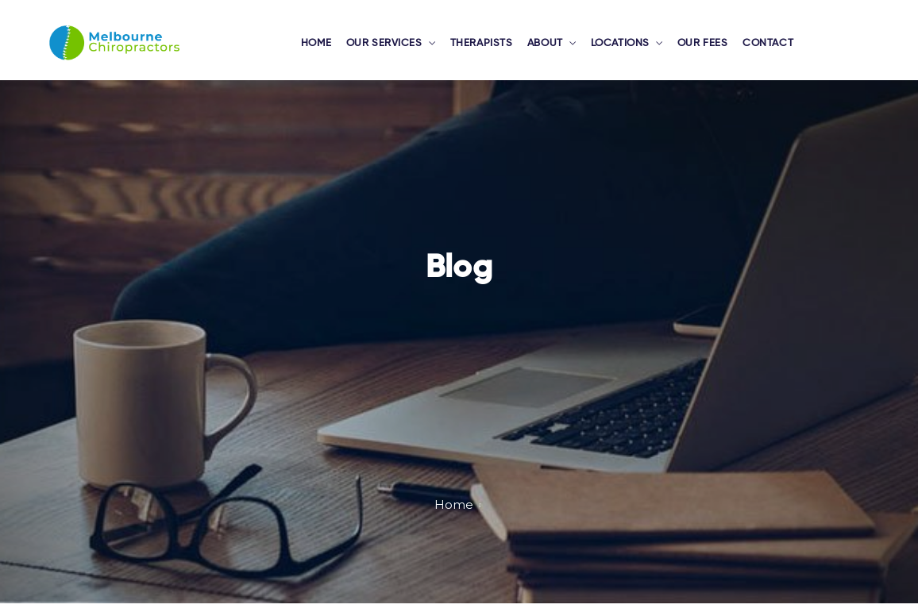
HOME (324, 50)
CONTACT (762, 50)
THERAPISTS (483, 50)
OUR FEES (700, 50)
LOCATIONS (618, 50)
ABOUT (544, 50)
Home (453, 517)
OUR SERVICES (390, 50)
